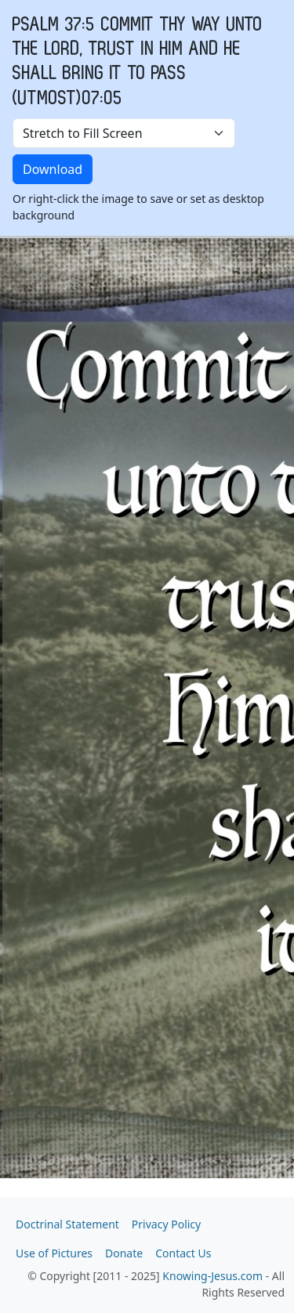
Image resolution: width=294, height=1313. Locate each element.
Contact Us (183, 1253)
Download (52, 169)
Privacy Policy (166, 1224)
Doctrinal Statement (67, 1224)
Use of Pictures (54, 1253)
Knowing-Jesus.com (212, 1275)
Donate (124, 1253)
